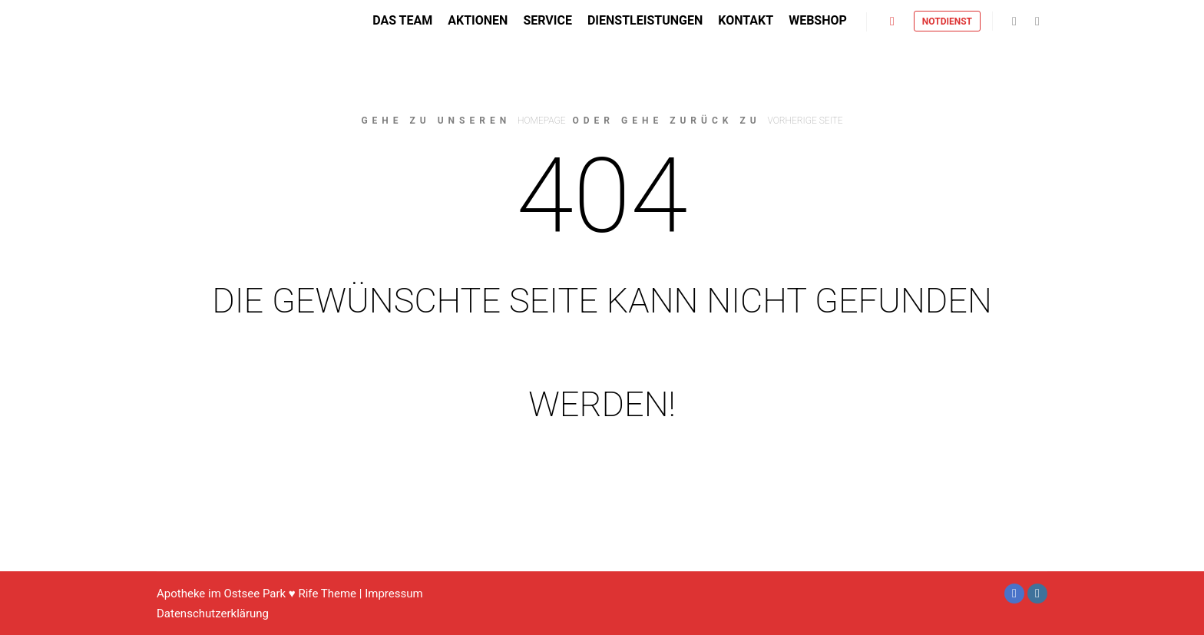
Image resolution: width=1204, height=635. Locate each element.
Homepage (541, 120)
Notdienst (947, 26)
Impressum (393, 593)
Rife (308, 593)
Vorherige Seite (805, 120)
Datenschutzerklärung (213, 613)
